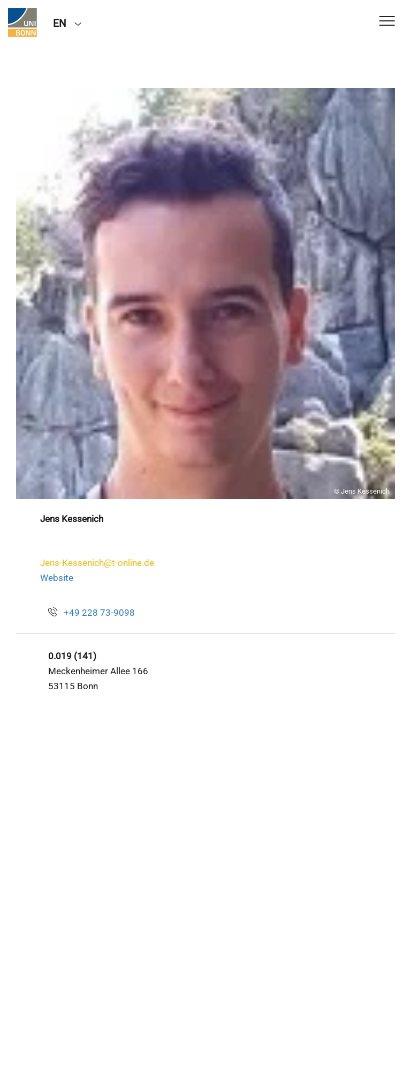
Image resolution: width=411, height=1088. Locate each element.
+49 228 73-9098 (99, 612)
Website (56, 577)
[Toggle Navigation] (387, 22)
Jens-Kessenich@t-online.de (97, 562)
